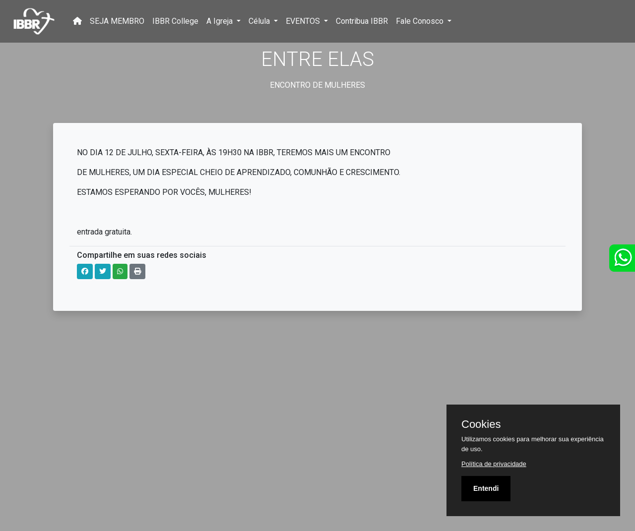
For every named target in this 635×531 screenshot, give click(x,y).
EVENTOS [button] (304, 21)
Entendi (486, 488)
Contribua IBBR (362, 21)
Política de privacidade (493, 464)
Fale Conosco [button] (420, 21)
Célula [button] (260, 21)
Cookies (481, 424)
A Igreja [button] (220, 21)
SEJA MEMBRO (117, 21)
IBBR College (175, 21)
